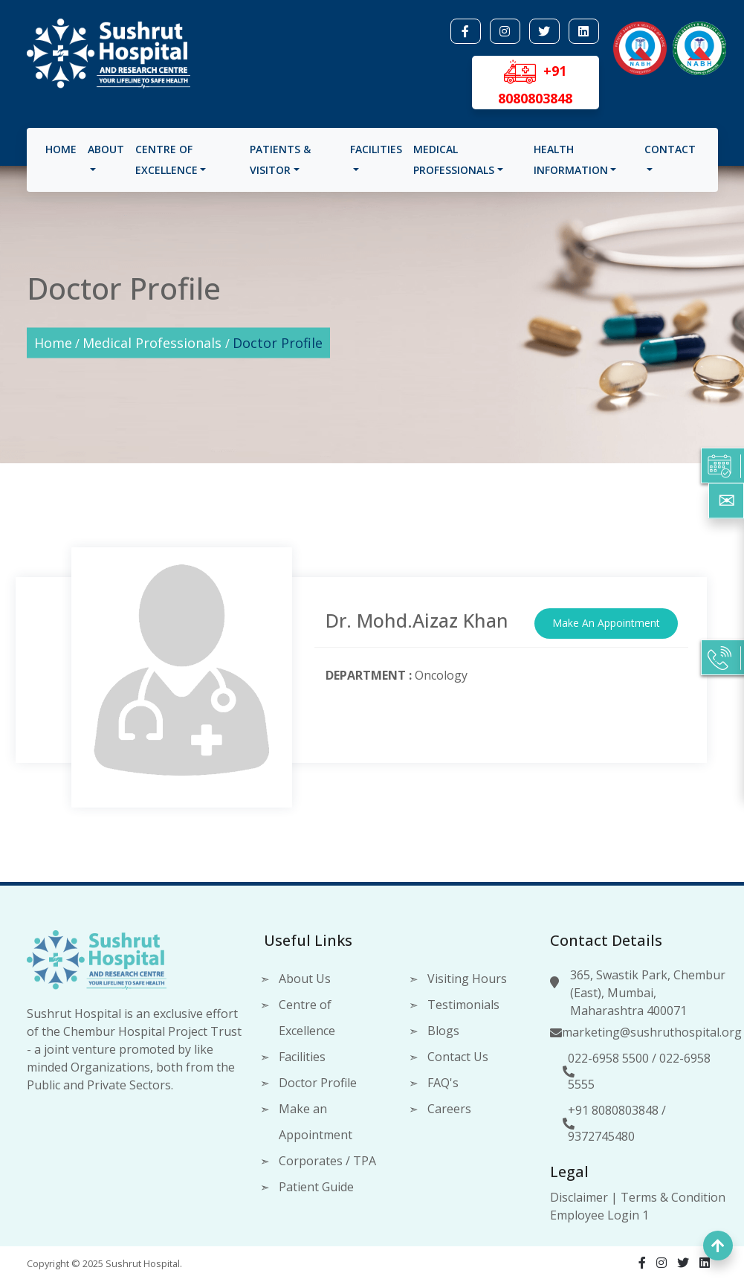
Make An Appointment (606, 623)
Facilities (376, 149)
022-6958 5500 (608, 1058)
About (106, 149)
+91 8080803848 (613, 1110)
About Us (305, 978)
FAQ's (443, 1083)
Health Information (571, 159)
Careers (449, 1109)
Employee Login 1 (599, 1215)
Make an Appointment (315, 1122)
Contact (670, 149)
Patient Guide (316, 1187)
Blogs (443, 1030)
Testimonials (463, 1004)
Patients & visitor (280, 159)
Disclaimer (579, 1197)
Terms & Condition (673, 1197)
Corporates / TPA (327, 1161)
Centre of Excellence (166, 159)
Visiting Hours (467, 978)
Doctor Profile (278, 343)
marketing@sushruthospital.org (652, 1032)
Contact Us (457, 1056)
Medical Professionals (453, 159)
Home (61, 149)
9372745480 (601, 1136)
